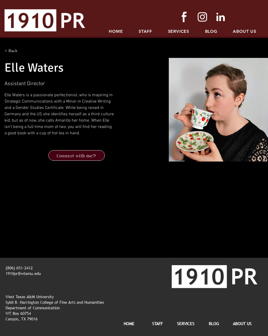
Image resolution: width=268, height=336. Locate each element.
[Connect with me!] (76, 155)
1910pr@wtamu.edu (23, 273)
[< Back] (14, 51)
